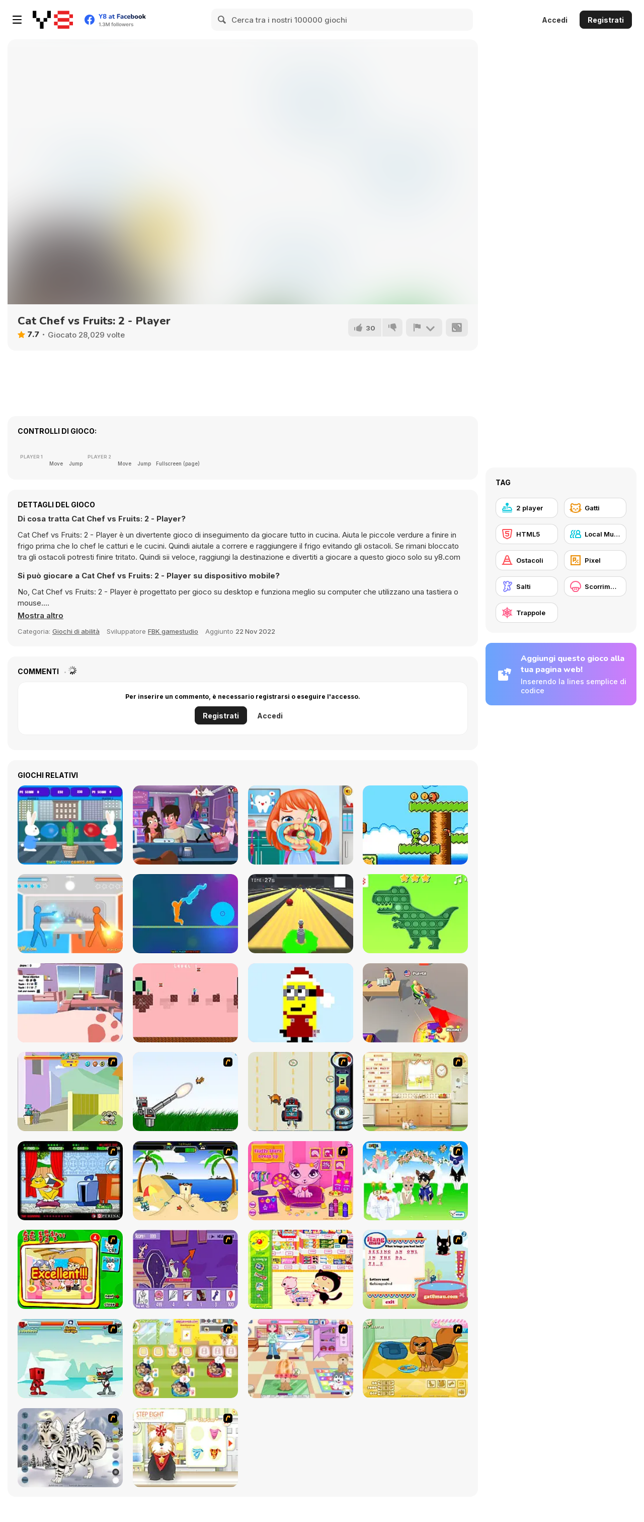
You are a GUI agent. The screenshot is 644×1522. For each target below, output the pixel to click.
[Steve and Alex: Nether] (185, 1002)
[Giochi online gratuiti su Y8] (52, 20)
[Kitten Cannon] (185, 1091)
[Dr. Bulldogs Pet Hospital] (185, 1358)
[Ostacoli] (527, 560)
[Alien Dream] (415, 825)
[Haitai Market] (300, 1269)
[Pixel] (595, 560)
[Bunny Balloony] (70, 825)
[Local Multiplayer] (595, 534)
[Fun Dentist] (300, 825)
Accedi (555, 20)
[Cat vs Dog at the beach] (185, 1180)
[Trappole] (527, 613)
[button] (40, 615)
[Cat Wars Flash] (70, 1358)
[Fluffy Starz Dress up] (300, 1180)
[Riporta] (424, 327)
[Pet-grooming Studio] (185, 1447)
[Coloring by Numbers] (300, 1002)
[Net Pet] (415, 1091)
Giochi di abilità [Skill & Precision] (76, 631)
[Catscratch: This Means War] (185, 1269)
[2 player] (527, 508)
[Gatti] (595, 508)
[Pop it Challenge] (415, 913)
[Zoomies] (70, 1002)
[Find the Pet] (70, 1269)
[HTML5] (527, 534)
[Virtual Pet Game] (70, 1180)
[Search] (222, 20)
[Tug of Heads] (185, 913)
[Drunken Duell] (70, 913)
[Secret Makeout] (185, 825)
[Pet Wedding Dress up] (415, 1180)
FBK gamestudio (173, 631)
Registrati (606, 20)
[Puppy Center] (300, 1358)
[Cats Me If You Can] (300, 1091)
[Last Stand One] (300, 913)
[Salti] (527, 586)
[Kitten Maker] (70, 1447)
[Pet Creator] (415, 1358)
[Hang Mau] (415, 1269)
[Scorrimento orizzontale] (595, 586)
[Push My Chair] (415, 1002)
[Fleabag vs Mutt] (70, 1091)
